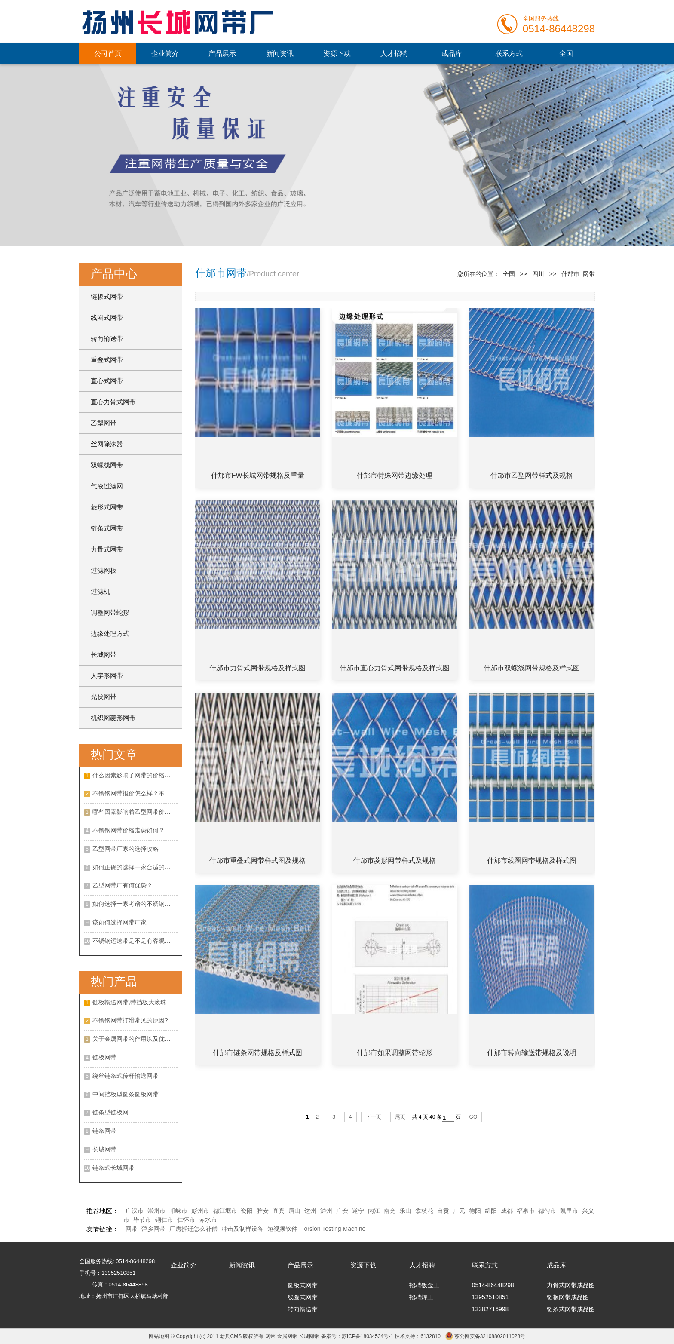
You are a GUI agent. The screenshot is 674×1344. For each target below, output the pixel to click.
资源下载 (337, 53)
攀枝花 (424, 1210)
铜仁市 (164, 1219)
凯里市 (569, 1210)
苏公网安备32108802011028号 (489, 1336)
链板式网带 (107, 296)
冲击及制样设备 (242, 1228)
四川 (538, 273)
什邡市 (570, 273)
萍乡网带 (153, 1228)
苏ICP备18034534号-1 (367, 1336)
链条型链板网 (110, 1112)
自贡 (443, 1210)
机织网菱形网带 (113, 717)
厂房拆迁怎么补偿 (193, 1228)
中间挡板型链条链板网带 (125, 1094)
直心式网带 (107, 380)
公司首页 (108, 53)
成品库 (451, 53)
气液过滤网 (107, 486)
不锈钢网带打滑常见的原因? (130, 1020)
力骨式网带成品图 (571, 1285)
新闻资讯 (280, 53)
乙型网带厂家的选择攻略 (125, 848)
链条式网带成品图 (571, 1309)
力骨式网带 (107, 549)
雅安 (263, 1210)
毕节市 (142, 1219)
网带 (132, 1228)
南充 (389, 1210)
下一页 (373, 1117)
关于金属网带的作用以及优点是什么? (135, 1038)
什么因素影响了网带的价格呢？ (134, 775)
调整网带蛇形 (110, 612)
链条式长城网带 (113, 1167)
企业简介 (165, 53)
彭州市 (200, 1210)
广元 (459, 1210)
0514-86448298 (493, 1285)
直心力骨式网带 (113, 401)
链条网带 (104, 1130)
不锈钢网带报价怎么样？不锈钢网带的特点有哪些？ (135, 793)
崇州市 (156, 1210)
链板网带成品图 (568, 1297)
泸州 (326, 1210)
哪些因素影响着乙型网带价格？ (134, 811)
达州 (310, 1210)
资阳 (247, 1210)
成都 (507, 1210)
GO (473, 1117)
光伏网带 (103, 696)
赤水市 (208, 1219)
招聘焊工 (421, 1297)
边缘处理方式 (110, 633)
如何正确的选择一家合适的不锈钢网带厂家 (135, 867)
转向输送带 (107, 338)
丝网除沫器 (107, 444)
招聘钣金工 (424, 1285)
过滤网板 (103, 570)
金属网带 (287, 1336)
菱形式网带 (107, 507)
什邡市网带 (221, 273)
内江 (374, 1210)
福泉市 (526, 1210)
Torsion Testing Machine (333, 1228)
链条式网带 (107, 528)
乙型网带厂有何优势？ (122, 885)
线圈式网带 (107, 317)
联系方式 (509, 53)
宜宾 (279, 1210)
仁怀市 (186, 1219)
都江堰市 (225, 1210)
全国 (566, 53)
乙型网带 (103, 423)
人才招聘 (394, 53)
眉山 (294, 1210)
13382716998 (490, 1309)
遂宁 (358, 1210)
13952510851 (490, 1297)
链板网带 (104, 1057)
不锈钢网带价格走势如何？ (128, 830)
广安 (342, 1210)
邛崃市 (178, 1210)
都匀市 (547, 1210)
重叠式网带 (107, 359)
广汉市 (135, 1210)
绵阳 (491, 1210)
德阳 (475, 1210)
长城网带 (103, 654)
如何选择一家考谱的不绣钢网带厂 (135, 903)
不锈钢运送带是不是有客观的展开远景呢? (135, 940)
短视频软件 (282, 1228)
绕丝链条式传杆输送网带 (125, 1075)
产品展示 (222, 53)
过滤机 (100, 591)
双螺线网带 (107, 465)
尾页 (400, 1117)
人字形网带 (107, 675)
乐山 (405, 1210)
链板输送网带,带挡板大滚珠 (129, 1002)
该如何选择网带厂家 (119, 922)
